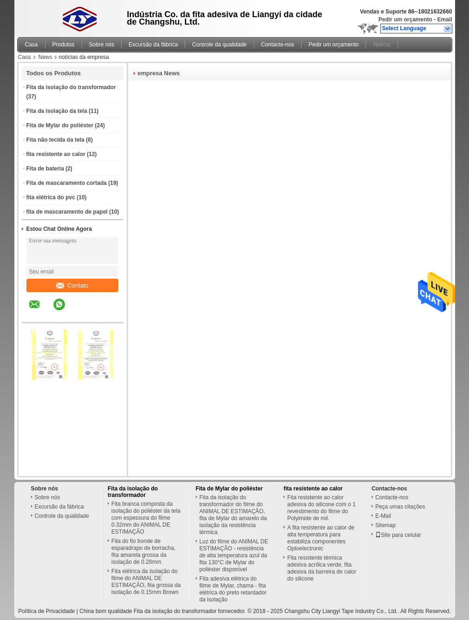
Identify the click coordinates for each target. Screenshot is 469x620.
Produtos (63, 44)
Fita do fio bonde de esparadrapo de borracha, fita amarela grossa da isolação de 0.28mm (143, 551)
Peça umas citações (400, 506)
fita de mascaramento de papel (67, 212)
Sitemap (385, 525)
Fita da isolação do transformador (71, 87)
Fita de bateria (45, 168)
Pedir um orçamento (405, 19)
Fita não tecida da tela (55, 140)
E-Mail (383, 516)
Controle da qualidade (219, 44)
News (45, 57)
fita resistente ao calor (55, 154)
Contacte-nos (277, 44)
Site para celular (398, 535)
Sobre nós (102, 44)
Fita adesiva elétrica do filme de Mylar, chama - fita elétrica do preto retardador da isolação (233, 589)
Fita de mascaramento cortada (66, 183)
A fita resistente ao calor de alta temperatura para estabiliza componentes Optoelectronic (320, 538)
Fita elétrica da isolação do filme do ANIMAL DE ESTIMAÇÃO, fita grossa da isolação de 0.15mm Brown (145, 581)
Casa (31, 44)
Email (444, 19)
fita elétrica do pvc (50, 197)
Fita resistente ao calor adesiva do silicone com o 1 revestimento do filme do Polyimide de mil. (321, 508)
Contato (72, 285)
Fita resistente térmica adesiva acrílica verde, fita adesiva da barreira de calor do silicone (321, 568)
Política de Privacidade (46, 611)
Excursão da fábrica (153, 44)
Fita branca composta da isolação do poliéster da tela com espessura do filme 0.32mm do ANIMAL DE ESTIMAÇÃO (145, 518)
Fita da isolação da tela (56, 111)
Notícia (381, 44)
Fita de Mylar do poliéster (60, 125)
